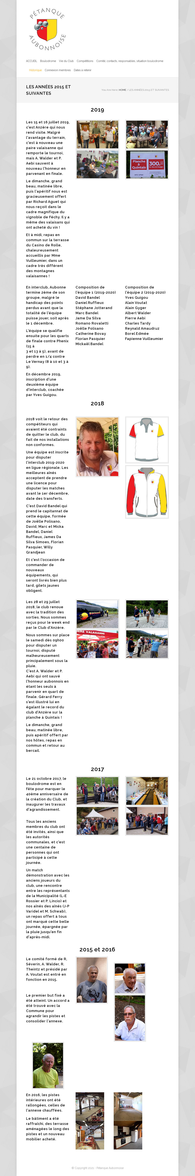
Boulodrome (48, 61)
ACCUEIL (31, 61)
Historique (35, 70)
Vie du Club (66, 61)
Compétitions (85, 61)
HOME (122, 89)
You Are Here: (109, 89)
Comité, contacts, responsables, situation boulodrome (129, 61)
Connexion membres (58, 70)
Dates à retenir (82, 70)
